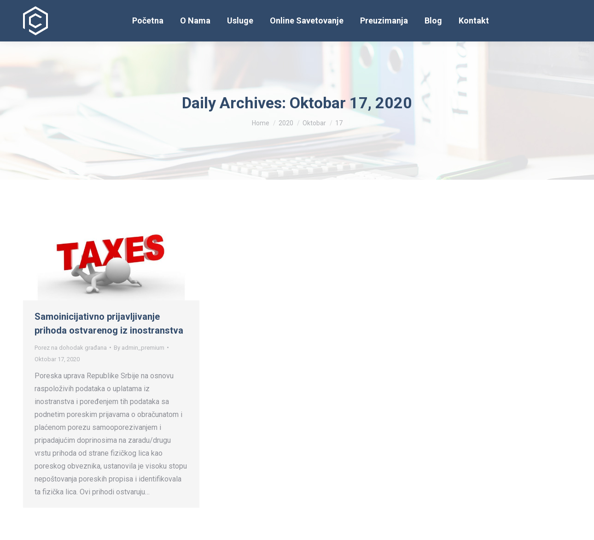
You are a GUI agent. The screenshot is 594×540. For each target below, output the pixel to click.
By (139, 347)
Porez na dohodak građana (71, 347)
